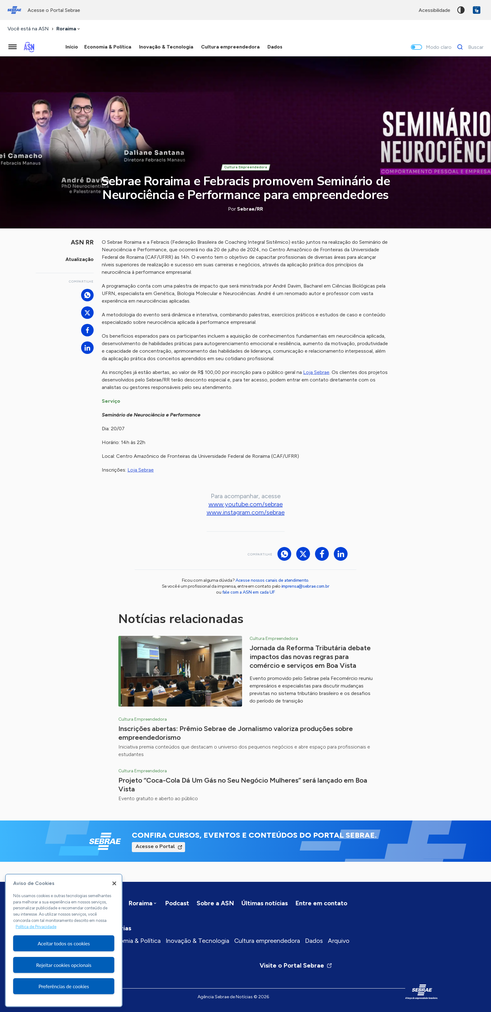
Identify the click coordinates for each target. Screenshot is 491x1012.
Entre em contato (321, 903)
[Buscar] (468, 47)
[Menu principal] (13, 47)
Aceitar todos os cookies (64, 943)
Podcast (177, 903)
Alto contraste (461, 10)
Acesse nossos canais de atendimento (271, 580)
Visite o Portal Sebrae (296, 965)
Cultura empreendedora (267, 940)
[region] (63, 940)
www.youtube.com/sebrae (246, 504)
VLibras (476, 10)
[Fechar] (114, 883)
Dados (314, 940)
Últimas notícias (264, 903)
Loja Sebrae (316, 372)
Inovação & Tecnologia (197, 940)
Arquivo (338, 940)
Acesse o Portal (155, 846)
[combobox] (68, 29)
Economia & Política (133, 940)
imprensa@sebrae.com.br (305, 586)
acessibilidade (434, 10)
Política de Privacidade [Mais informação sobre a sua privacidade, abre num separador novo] (36, 926)
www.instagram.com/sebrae (246, 512)
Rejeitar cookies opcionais (63, 965)
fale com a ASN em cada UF (248, 592)
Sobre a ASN (215, 903)
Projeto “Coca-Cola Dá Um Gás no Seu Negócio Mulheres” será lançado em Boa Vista (242, 784)
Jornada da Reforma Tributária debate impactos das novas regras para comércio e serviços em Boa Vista (310, 657)
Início (71, 47)
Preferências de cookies (64, 986)
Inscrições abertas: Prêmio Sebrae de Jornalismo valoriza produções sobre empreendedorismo (235, 733)
